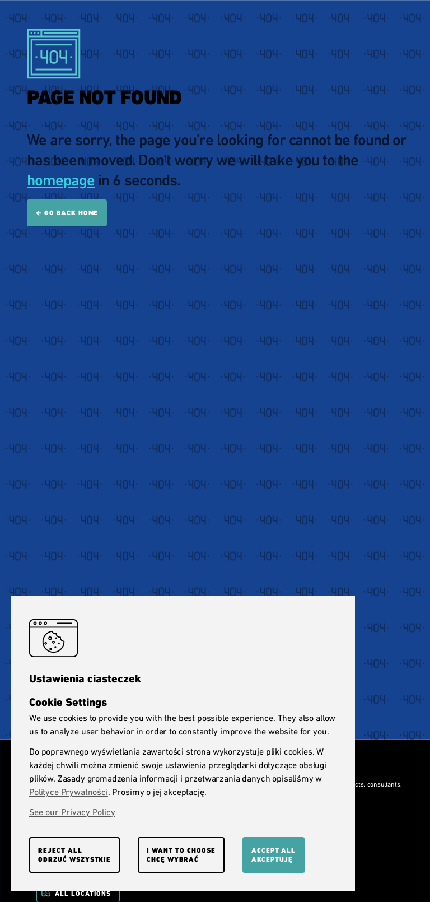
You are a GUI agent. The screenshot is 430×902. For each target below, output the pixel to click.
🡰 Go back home (67, 213)
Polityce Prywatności (68, 792)
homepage (61, 180)
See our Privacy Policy (72, 812)
